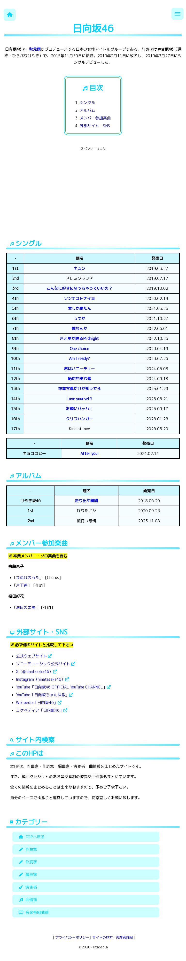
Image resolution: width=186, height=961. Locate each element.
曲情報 (27, 899)
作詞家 (27, 862)
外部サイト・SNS (95, 125)
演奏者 (27, 887)
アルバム (87, 110)
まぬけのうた (27, 577)
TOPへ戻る (31, 836)
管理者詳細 (124, 937)
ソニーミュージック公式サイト (45, 663)
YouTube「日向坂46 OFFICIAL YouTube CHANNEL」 (63, 687)
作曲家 (27, 849)
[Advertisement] (93, 186)
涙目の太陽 (25, 607)
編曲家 (27, 874)
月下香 (22, 585)
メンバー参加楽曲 (95, 118)
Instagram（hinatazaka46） (42, 679)
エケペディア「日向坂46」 (41, 710)
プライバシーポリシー (72, 937)
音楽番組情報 (33, 912)
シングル (87, 102)
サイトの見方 (102, 937)
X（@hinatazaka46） (36, 671)
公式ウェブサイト (34, 656)
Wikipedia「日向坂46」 (39, 702)
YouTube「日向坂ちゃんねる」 (44, 694)
